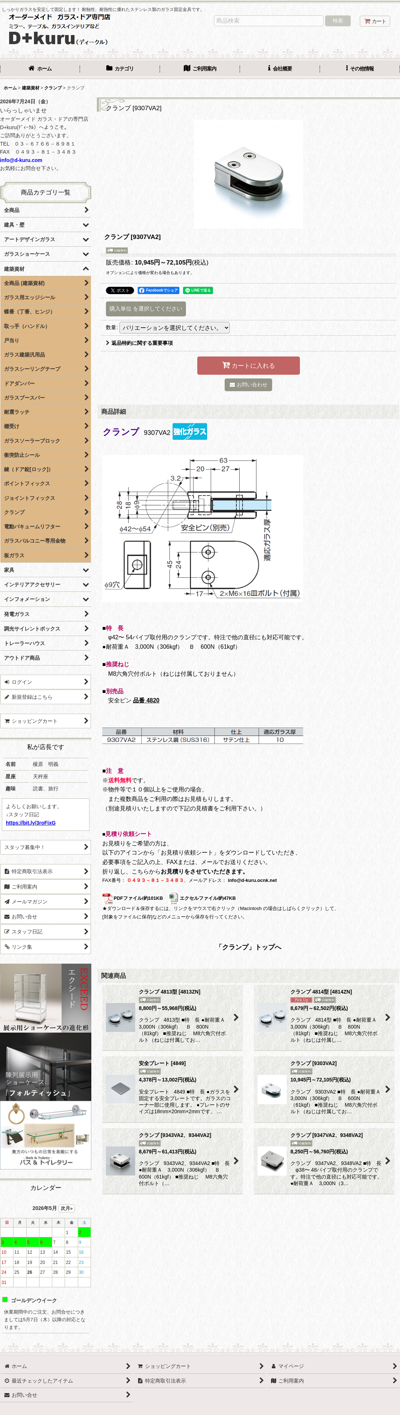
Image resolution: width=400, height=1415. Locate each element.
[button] (360, 69)
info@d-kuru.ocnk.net (252, 880)
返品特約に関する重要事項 (139, 343)
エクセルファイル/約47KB (202, 898)
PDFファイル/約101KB (132, 898)
